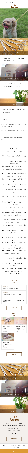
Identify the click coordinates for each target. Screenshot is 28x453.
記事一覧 (14, 354)
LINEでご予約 (14, 438)
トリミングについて (12, 445)
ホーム (4, 445)
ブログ (18, 447)
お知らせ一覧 (14, 307)
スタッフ (13, 447)
